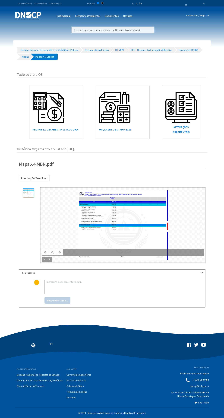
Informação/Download (34, 178)
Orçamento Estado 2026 (115, 129)
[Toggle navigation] (45, 16)
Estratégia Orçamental (87, 15)
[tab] (112, 273)
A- (133, 3)
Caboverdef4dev (75, 386)
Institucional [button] (64, 15)
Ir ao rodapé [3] (55, 3)
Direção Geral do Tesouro (30, 386)
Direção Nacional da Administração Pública (40, 380)
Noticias (127, 15)
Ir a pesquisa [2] (40, 3)
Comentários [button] (112, 272)
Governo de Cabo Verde (78, 374)
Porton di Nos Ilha (76, 380)
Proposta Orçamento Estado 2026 (56, 129)
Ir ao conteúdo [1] (25, 3)
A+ (140, 3)
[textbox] (117, 287)
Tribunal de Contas (76, 391)
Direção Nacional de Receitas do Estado (38, 374)
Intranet (71, 397)
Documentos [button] (112, 15)
